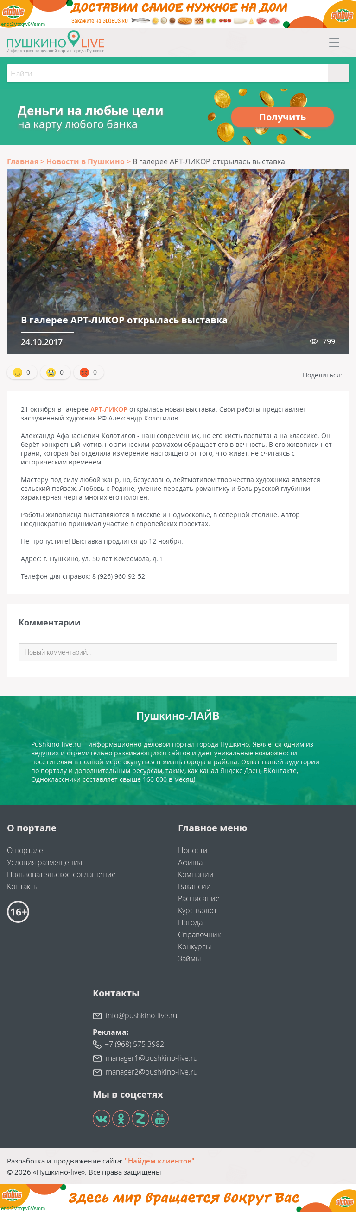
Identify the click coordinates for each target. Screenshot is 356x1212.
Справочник (199, 934)
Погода (190, 922)
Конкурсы (194, 946)
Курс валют (197, 910)
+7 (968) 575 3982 (134, 1044)
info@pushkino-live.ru (141, 1015)
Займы (189, 958)
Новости (193, 850)
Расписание (199, 898)
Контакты (23, 886)
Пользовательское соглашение (61, 874)
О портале (25, 850)
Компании (196, 874)
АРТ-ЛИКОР (108, 409)
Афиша (190, 862)
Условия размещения (44, 862)
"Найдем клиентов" (160, 1160)
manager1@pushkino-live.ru (151, 1058)
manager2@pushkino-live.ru (151, 1072)
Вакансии (194, 886)
